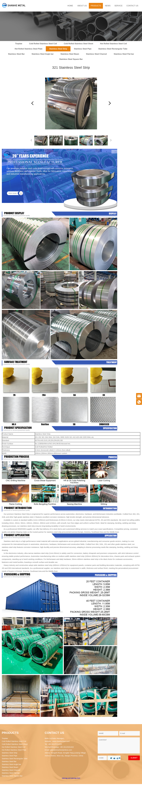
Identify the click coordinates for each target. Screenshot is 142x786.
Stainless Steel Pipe (82, 49)
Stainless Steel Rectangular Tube (112, 49)
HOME (70, 6)
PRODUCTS (96, 6)
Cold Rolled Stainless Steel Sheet (78, 44)
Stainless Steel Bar (16, 54)
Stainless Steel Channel (96, 54)
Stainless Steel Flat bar (124, 54)
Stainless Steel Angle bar (43, 54)
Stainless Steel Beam (70, 54)
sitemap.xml (66, 778)
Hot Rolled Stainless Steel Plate (28, 49)
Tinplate (18, 44)
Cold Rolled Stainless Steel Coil (43, 44)
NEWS (108, 6)
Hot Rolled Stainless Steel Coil (113, 44)
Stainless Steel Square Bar (71, 59)
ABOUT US (82, 6)
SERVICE (118, 6)
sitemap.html (75, 778)
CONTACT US (132, 6)
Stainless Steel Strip (58, 49)
